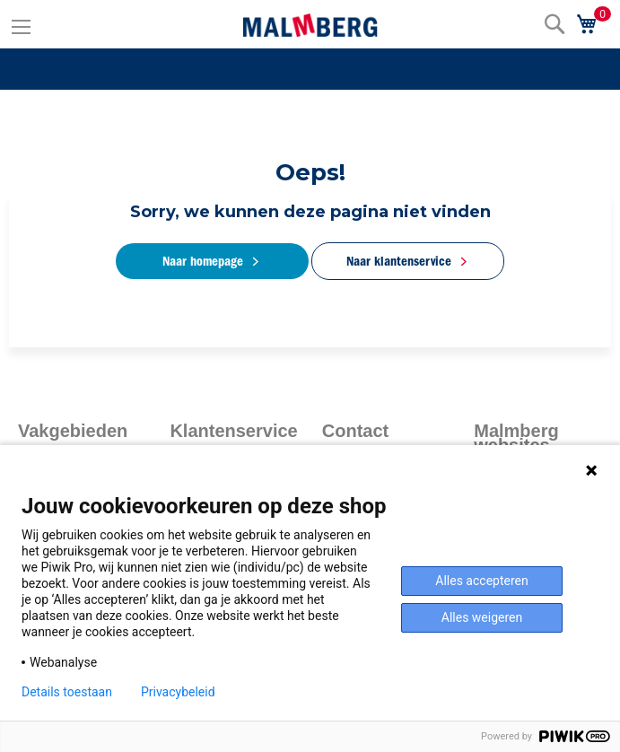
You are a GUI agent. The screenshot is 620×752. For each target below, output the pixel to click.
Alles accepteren (481, 580)
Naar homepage (202, 261)
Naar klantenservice (398, 261)
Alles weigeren (481, 617)
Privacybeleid (178, 692)
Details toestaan (67, 692)
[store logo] (310, 25)
